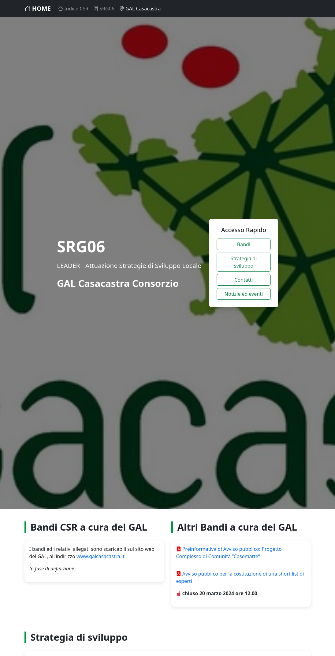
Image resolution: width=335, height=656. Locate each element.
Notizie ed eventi (244, 294)
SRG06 (103, 8)
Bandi (243, 244)
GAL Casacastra (140, 8)
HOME (37, 8)
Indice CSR (73, 8)
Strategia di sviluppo (244, 262)
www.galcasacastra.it (100, 556)
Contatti (243, 279)
